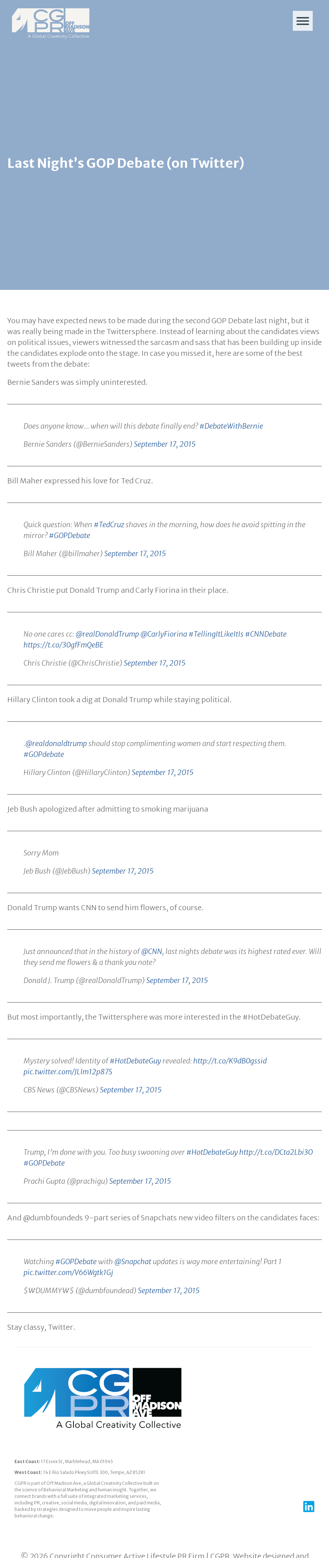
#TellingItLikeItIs (216, 667)
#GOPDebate (69, 569)
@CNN (151, 985)
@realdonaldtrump (56, 777)
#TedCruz (109, 558)
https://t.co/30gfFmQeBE (64, 678)
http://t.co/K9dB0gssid (230, 1094)
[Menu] (303, 21)
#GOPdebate (44, 788)
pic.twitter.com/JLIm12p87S (68, 1105)
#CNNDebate (266, 667)
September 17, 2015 (165, 478)
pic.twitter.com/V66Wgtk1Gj (68, 1306)
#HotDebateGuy (135, 1094)
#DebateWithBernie (231, 460)
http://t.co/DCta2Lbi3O (276, 1186)
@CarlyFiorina (163, 667)
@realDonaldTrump (107, 667)
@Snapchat (132, 1295)
